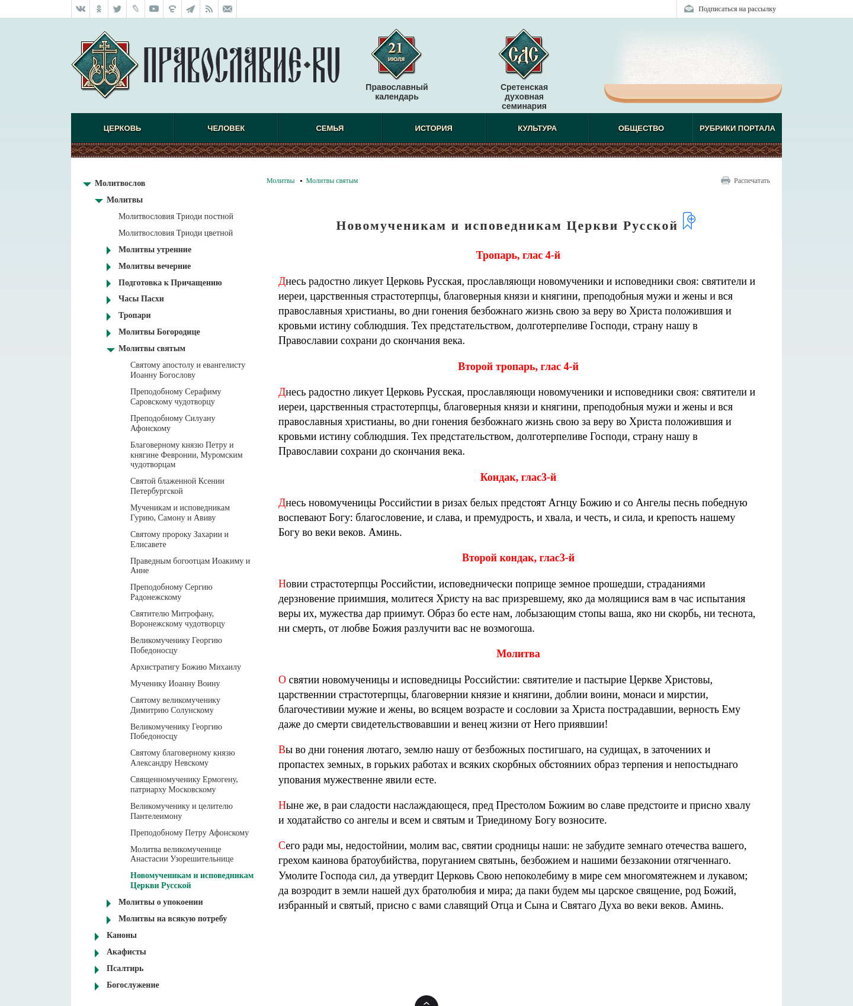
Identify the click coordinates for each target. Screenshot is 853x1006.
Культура (537, 128)
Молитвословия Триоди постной (175, 216)
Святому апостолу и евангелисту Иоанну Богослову (187, 370)
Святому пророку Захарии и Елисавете (179, 539)
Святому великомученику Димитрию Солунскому (175, 705)
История (433, 128)
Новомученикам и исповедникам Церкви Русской (192, 880)
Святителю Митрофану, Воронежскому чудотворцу (177, 618)
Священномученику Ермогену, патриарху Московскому (184, 784)
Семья (330, 128)
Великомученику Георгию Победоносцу (176, 645)
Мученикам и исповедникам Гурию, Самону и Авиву (180, 512)
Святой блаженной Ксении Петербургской (177, 486)
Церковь (123, 128)
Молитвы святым (332, 180)
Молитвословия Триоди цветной (175, 233)
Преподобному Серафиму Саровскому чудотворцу (176, 396)
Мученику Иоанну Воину (175, 683)
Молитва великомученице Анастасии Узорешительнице (181, 854)
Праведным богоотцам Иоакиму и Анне (190, 566)
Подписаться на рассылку (737, 9)
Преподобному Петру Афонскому (189, 832)
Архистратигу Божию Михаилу (185, 667)
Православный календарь (396, 70)
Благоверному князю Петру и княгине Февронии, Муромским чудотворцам (186, 455)
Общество (641, 128)
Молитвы (281, 180)
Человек (226, 128)
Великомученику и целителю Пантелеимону (181, 811)
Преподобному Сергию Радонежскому (171, 592)
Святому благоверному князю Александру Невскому (182, 757)
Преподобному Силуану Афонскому (173, 423)
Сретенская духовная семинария (524, 96)
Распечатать (752, 180)
